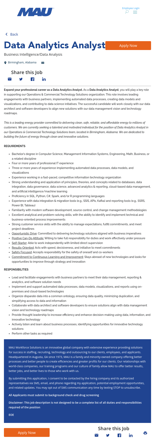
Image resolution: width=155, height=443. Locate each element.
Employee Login (130, 8)
